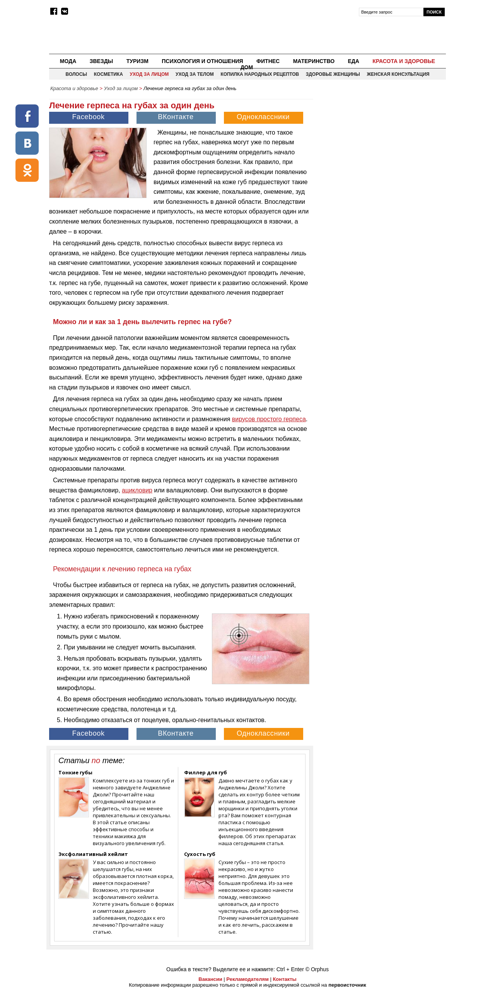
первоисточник (347, 985)
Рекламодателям (247, 979)
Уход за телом (195, 74)
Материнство (314, 61)
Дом (247, 67)
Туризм (137, 61)
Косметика (108, 74)
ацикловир (137, 490)
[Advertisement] (380, 149)
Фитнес (268, 61)
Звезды (101, 61)
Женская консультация (398, 74)
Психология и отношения (202, 61)
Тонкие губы (75, 772)
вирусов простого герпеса (269, 419)
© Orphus (317, 969)
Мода (68, 61)
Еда (353, 61)
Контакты (284, 979)
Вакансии (210, 979)
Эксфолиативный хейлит (93, 854)
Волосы (76, 74)
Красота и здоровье (403, 61)
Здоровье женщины (333, 74)
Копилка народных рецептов (259, 74)
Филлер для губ (205, 772)
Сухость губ (199, 854)
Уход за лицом (149, 74)
